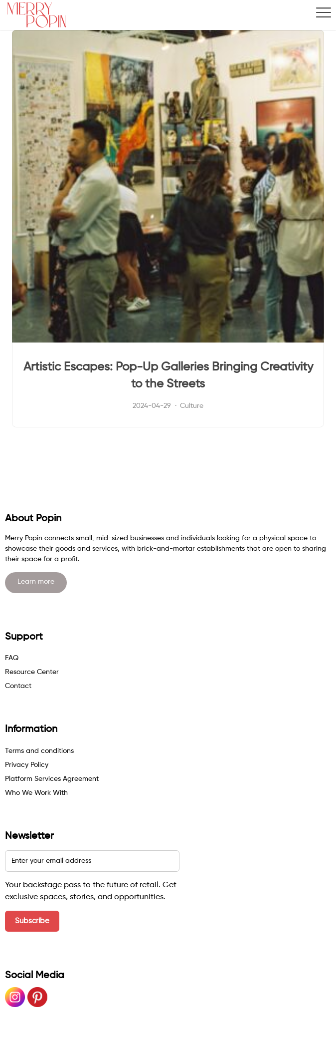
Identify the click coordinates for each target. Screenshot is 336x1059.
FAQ (11, 658)
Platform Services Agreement (52, 778)
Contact (18, 686)
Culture (191, 405)
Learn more (35, 581)
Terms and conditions (39, 750)
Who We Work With (36, 792)
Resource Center (32, 672)
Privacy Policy (26, 764)
